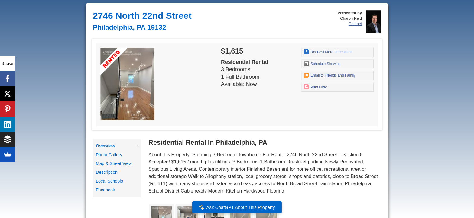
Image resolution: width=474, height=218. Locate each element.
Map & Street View (114, 163)
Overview (105, 146)
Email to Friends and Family (330, 75)
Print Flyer (315, 86)
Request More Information (328, 51)
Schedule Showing (322, 63)
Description (107, 172)
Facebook (105, 189)
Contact (355, 23)
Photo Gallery (109, 154)
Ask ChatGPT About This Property (237, 207)
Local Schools (109, 181)
